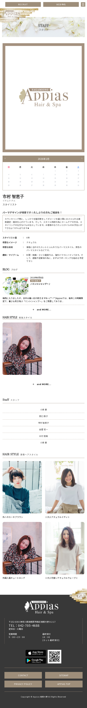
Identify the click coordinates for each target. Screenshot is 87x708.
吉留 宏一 (43, 429)
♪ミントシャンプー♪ (40, 283)
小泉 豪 (43, 409)
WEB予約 (61, 4)
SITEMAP (64, 675)
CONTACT (23, 675)
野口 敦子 (43, 416)
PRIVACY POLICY (23, 683)
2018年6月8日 (36, 277)
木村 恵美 (43, 436)
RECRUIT (23, 4)
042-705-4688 (28, 625)
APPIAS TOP (63, 683)
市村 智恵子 (35, 280)
